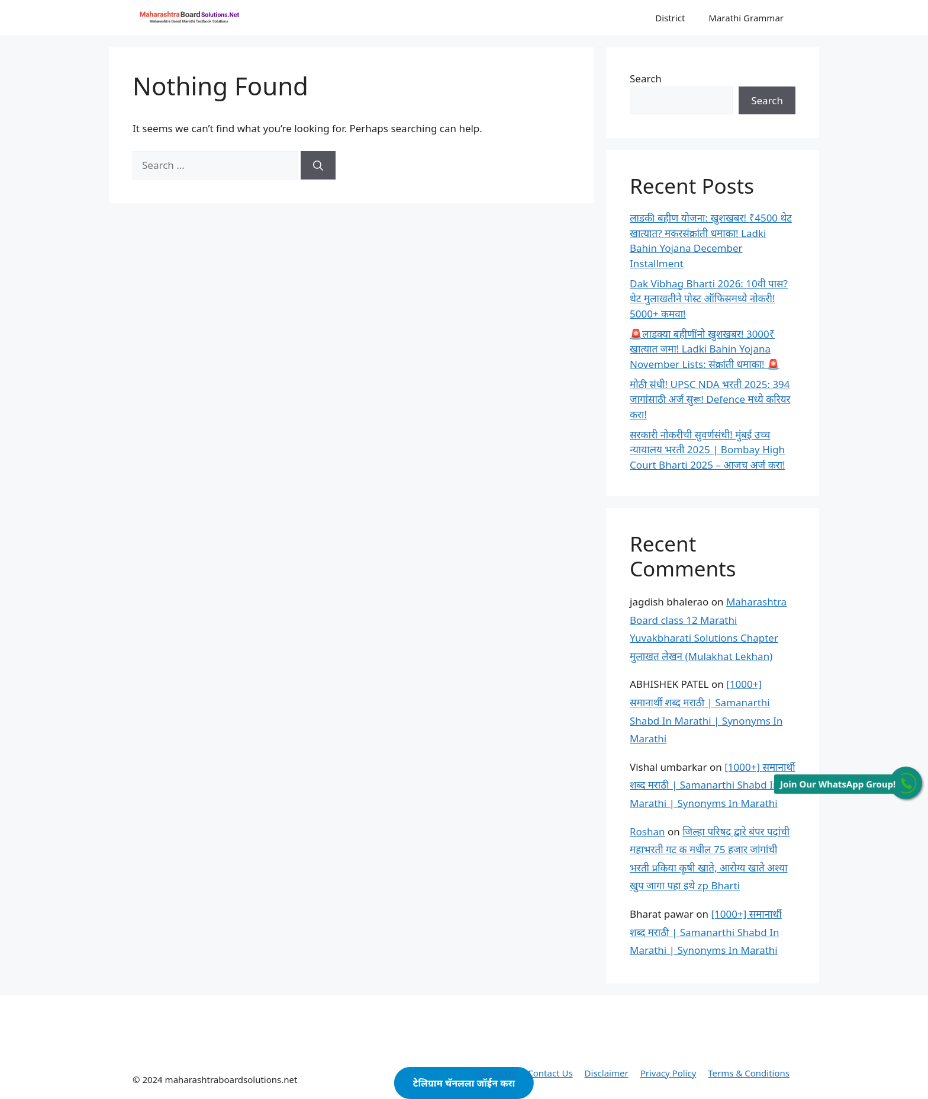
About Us (497, 1073)
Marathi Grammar (746, 18)
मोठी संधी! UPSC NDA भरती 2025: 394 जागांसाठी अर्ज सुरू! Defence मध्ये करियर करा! (710, 399)
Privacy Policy (668, 1073)
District (670, 18)
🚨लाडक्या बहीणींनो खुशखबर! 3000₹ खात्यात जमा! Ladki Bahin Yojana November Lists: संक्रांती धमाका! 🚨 (704, 349)
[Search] (318, 165)
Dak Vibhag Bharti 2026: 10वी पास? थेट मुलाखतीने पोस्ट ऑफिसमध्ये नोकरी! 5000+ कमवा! (709, 299)
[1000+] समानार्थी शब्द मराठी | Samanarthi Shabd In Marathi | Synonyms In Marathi (712, 785)
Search (646, 78)
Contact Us (549, 1073)
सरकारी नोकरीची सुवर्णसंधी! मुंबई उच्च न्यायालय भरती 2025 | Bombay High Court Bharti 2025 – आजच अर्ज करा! (707, 450)
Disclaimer (607, 1073)
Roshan (647, 831)
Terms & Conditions (749, 1073)
